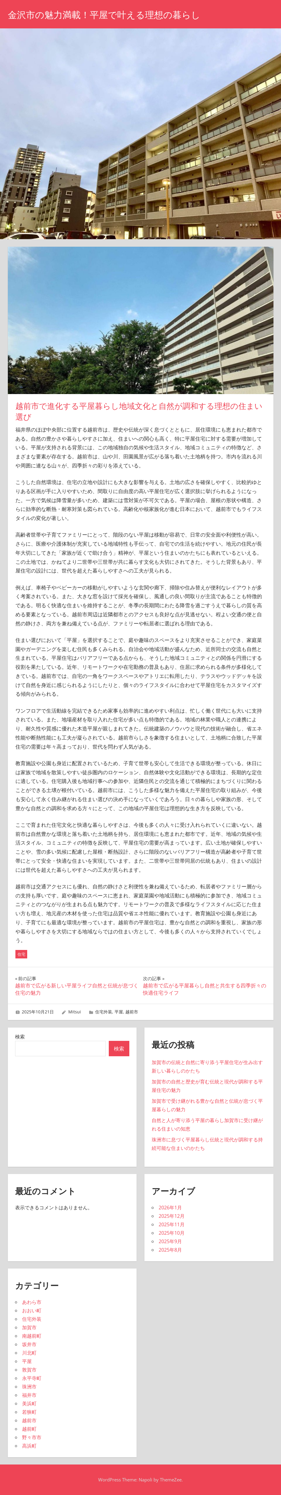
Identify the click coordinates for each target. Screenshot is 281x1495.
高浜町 (29, 1445)
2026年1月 (170, 1207)
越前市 (131, 1012)
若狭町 (29, 1412)
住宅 (21, 954)
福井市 (29, 1395)
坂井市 (29, 1344)
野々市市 (31, 1437)
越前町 (29, 1429)
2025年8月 (170, 1249)
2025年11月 (172, 1224)
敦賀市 (29, 1369)
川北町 (29, 1352)
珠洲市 (29, 1386)
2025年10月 (172, 1233)
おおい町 (31, 1310)
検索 (20, 1036)
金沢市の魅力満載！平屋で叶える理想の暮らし (110, 15)
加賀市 (29, 1327)
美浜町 (29, 1403)
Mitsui (74, 1012)
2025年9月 (170, 1241)
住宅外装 (103, 1012)
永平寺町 (31, 1378)
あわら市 (31, 1302)
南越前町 (31, 1336)
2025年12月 (172, 1216)
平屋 (119, 1012)
